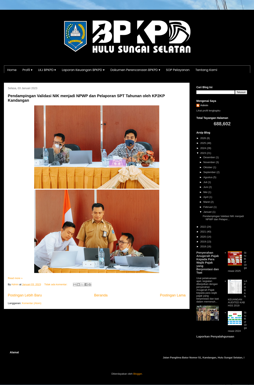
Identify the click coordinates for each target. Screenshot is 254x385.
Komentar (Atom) (31, 303)
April (206, 197)
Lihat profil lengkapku (208, 110)
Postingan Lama (173, 295)
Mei (205, 192)
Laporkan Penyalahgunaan (215, 336)
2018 (203, 246)
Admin (204, 105)
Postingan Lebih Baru (25, 295)
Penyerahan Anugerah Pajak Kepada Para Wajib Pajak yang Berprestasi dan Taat (207, 262)
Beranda (101, 295)
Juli (205, 182)
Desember (209, 157)
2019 (203, 241)
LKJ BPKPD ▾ (47, 70)
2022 (203, 226)
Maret (207, 201)
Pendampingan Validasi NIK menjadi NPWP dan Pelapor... (223, 218)
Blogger (137, 373)
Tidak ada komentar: (56, 284)
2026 (203, 138)
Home (12, 70)
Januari (207, 211)
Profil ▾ (27, 70)
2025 (203, 143)
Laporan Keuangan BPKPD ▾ (83, 70)
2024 (203, 148)
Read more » (15, 278)
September (209, 172)
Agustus (208, 177)
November (209, 162)
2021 (203, 231)
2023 (203, 153)
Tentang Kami (206, 70)
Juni (206, 187)
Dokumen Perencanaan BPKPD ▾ (135, 70)
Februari (208, 207)
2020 (203, 236)
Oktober (208, 167)
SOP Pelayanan (178, 70)
